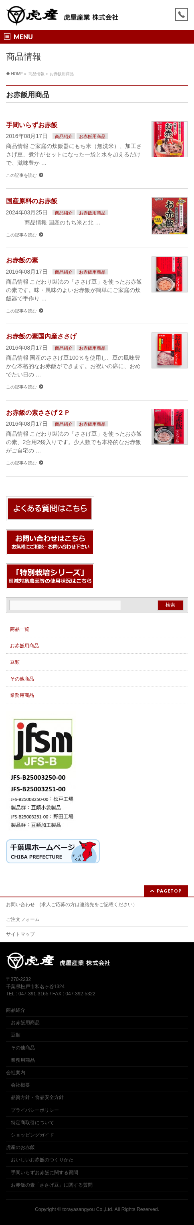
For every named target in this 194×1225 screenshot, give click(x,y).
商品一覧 (19, 629)
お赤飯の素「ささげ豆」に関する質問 (52, 1185)
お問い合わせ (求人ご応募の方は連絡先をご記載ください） (71, 904)
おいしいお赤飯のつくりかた (42, 1160)
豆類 (15, 662)
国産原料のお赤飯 (31, 201)
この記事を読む (21, 175)
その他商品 (22, 679)
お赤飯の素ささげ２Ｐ (38, 412)
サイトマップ (20, 934)
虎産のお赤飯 (20, 1147)
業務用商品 (22, 695)
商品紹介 (64, 136)
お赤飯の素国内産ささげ (41, 336)
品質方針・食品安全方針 (37, 1097)
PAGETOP (169, 890)
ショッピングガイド (32, 1135)
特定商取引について (32, 1122)
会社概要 (20, 1085)
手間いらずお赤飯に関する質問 (44, 1172)
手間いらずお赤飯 (31, 125)
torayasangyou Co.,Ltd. (88, 1209)
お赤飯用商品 (92, 136)
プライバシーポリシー (35, 1110)
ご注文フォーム (23, 919)
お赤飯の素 (22, 260)
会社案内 (15, 1072)
